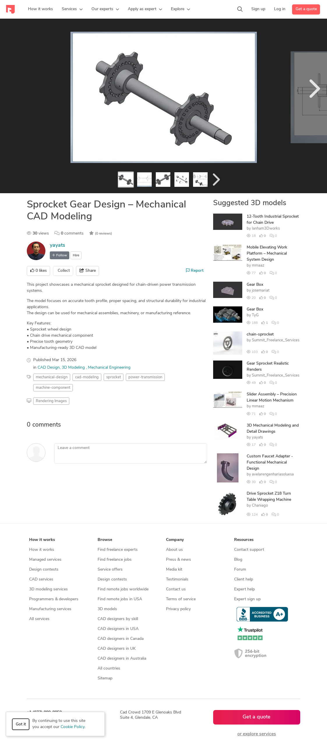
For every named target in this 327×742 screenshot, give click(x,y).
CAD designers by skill (118, 619)
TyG (255, 315)
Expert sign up (247, 599)
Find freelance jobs (115, 560)
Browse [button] (105, 540)
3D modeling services (48, 589)
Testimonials (177, 579)
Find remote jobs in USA (120, 599)
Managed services (45, 560)
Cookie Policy (72, 727)
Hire (76, 255)
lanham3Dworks (266, 228)
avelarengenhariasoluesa (273, 474)
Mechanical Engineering (109, 367)
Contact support (249, 550)
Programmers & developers (53, 599)
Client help (243, 579)
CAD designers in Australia (122, 658)
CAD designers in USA (118, 629)
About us (174, 550)
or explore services (256, 734)
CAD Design (49, 367)
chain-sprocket (260, 334)
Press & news (178, 560)
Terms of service (181, 599)
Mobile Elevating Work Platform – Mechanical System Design (267, 253)
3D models (107, 609)
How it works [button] (42, 540)
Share (87, 270)
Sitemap (105, 678)
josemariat (260, 290)
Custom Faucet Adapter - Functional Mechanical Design (270, 462)
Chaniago (260, 505)
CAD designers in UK (117, 649)
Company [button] (175, 540)
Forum (240, 569)
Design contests (44, 569)
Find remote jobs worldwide (123, 589)
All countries (109, 668)
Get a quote (306, 9)
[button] (72, 9)
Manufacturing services (50, 609)
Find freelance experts (118, 550)
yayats (57, 245)
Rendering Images (51, 401)
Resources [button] (244, 540)
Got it (21, 724)
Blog (238, 560)
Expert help (244, 589)
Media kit (174, 569)
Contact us (176, 589)
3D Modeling (74, 367)
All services (39, 619)
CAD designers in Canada (121, 639)
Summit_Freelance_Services (275, 340)
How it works (41, 550)
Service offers (110, 569)
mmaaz (258, 265)
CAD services (41, 579)
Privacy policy (178, 609)
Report (195, 270)
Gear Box (255, 285)
